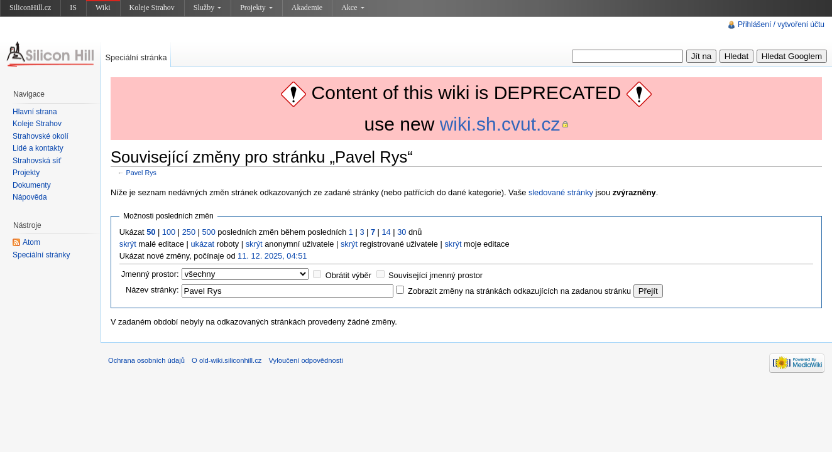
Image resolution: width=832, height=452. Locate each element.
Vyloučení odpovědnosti (306, 360)
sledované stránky (560, 192)
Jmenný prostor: (150, 274)
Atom (31, 242)
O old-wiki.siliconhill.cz (226, 360)
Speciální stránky (41, 254)
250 (188, 232)
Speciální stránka (136, 57)
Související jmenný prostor (435, 275)
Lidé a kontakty (38, 148)
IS (73, 7)
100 (168, 232)
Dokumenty (32, 185)
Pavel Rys (141, 172)
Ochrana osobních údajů (146, 360)
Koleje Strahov (152, 7)
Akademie (307, 7)
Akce (352, 7)
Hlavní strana (35, 111)
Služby (207, 7)
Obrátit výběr (348, 275)
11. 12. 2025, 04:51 (272, 256)
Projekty (256, 7)
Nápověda (30, 197)
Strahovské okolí (40, 136)
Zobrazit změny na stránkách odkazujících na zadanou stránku (519, 291)
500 (208, 232)
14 (386, 232)
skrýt (127, 244)
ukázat (202, 244)
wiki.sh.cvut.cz (500, 124)
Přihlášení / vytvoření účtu (781, 24)
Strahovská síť (37, 160)
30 (401, 232)
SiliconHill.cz (30, 7)
